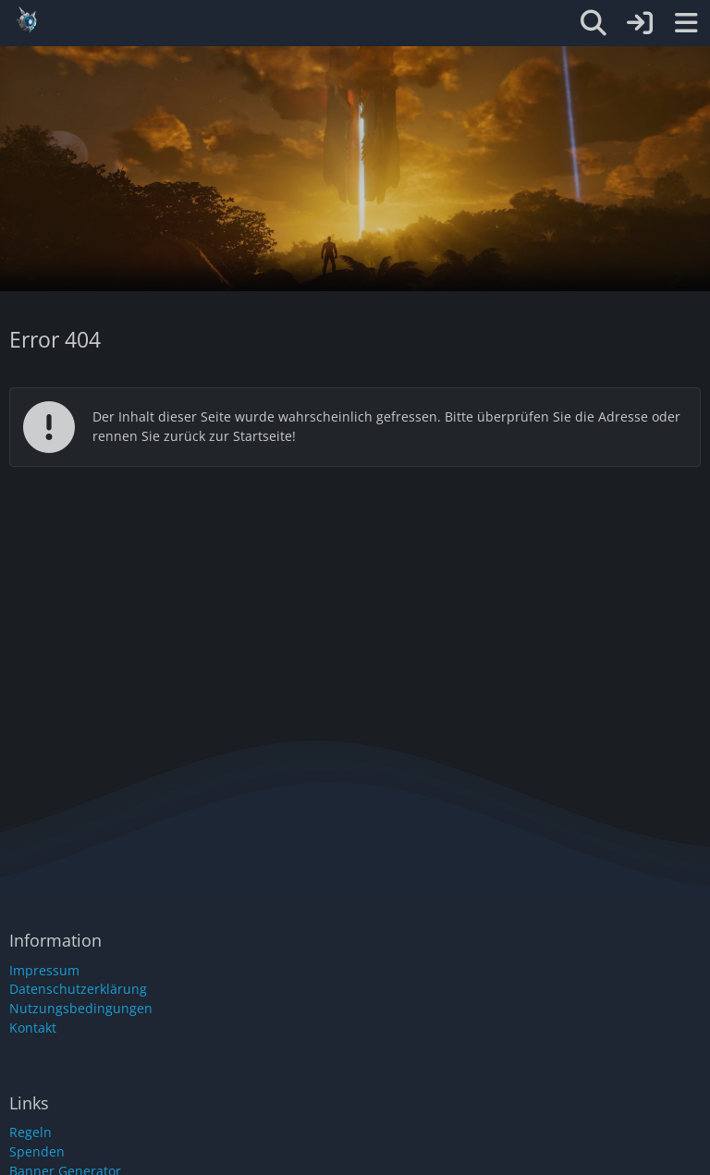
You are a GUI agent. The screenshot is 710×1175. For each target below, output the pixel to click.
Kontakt (32, 1027)
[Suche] (593, 23)
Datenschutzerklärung (78, 989)
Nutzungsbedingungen (81, 1008)
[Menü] (685, 23)
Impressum (44, 970)
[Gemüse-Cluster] (292, 20)
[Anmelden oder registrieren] (639, 23)
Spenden (37, 1151)
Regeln (30, 1132)
